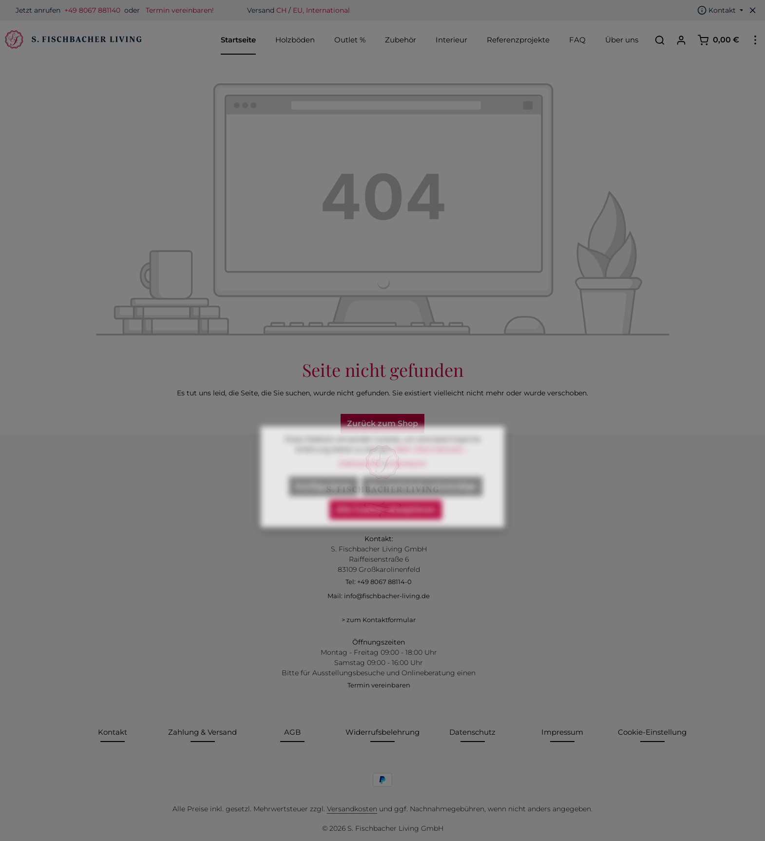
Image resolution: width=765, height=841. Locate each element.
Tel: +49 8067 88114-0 (378, 582)
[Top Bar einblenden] (755, 40)
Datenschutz (472, 732)
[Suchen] (659, 40)
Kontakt (112, 732)
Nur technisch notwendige (422, 502)
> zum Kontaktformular (379, 620)
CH (281, 10)
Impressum (562, 732)
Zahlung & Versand (202, 732)
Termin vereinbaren (378, 685)
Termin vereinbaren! (180, 10)
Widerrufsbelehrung (382, 732)
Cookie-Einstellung (652, 732)
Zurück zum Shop (382, 423)
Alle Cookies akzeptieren (386, 525)
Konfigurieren (323, 502)
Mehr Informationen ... (431, 465)
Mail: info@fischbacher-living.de (378, 596)
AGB (292, 732)
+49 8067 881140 (92, 10)
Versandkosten (352, 808)
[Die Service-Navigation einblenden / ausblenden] (720, 10)
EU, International (321, 10)
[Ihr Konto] (681, 40)
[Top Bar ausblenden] (753, 10)
